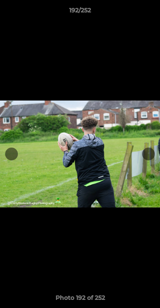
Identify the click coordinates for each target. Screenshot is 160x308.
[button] (150, 12)
